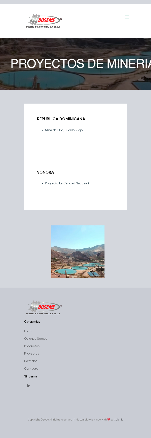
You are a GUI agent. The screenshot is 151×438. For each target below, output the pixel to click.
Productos (32, 346)
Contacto (31, 368)
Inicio (28, 331)
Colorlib (118, 419)
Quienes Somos (35, 338)
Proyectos (31, 353)
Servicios (30, 361)
